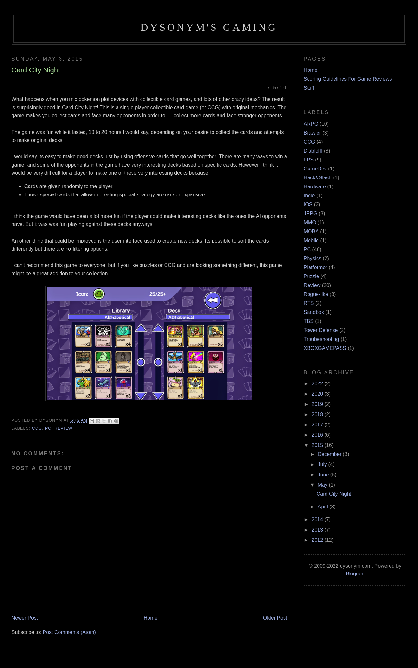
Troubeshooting (321, 339)
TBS (309, 321)
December (330, 454)
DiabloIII (313, 150)
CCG (37, 428)
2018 (318, 414)
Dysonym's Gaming (209, 27)
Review (63, 428)
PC (48, 428)
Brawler (312, 133)
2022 (318, 383)
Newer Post (25, 618)
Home (150, 618)
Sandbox (314, 312)
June (324, 474)
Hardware (315, 186)
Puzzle (311, 276)
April (323, 506)
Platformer (315, 267)
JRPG (311, 213)
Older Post (275, 618)
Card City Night (334, 494)
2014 (318, 519)
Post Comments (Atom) (69, 632)
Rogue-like (316, 294)
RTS (309, 303)
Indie (309, 195)
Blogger (354, 573)
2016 (318, 435)
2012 (318, 540)
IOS (308, 204)
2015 (318, 445)
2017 (318, 424)
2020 (318, 394)
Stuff (309, 88)
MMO (310, 222)
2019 (318, 404)
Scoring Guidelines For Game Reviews (348, 79)
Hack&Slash (318, 177)
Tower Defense (321, 330)
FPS (309, 159)
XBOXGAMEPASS (325, 348)
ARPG (311, 124)
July (323, 464)
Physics (312, 258)
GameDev (315, 168)
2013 (318, 529)
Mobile (311, 240)
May (323, 485)
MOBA (311, 231)
